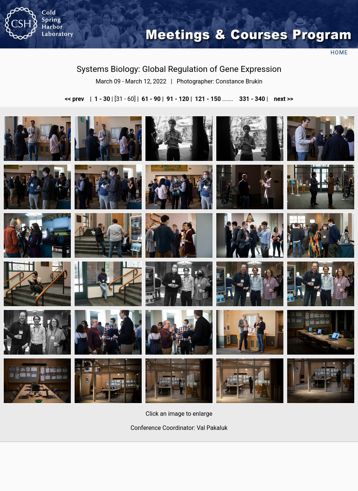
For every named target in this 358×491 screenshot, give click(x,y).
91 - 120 (177, 98)
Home (339, 53)
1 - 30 (101, 98)
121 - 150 (207, 98)
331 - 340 (251, 98)
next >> (281, 98)
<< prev (77, 98)
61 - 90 (150, 98)
